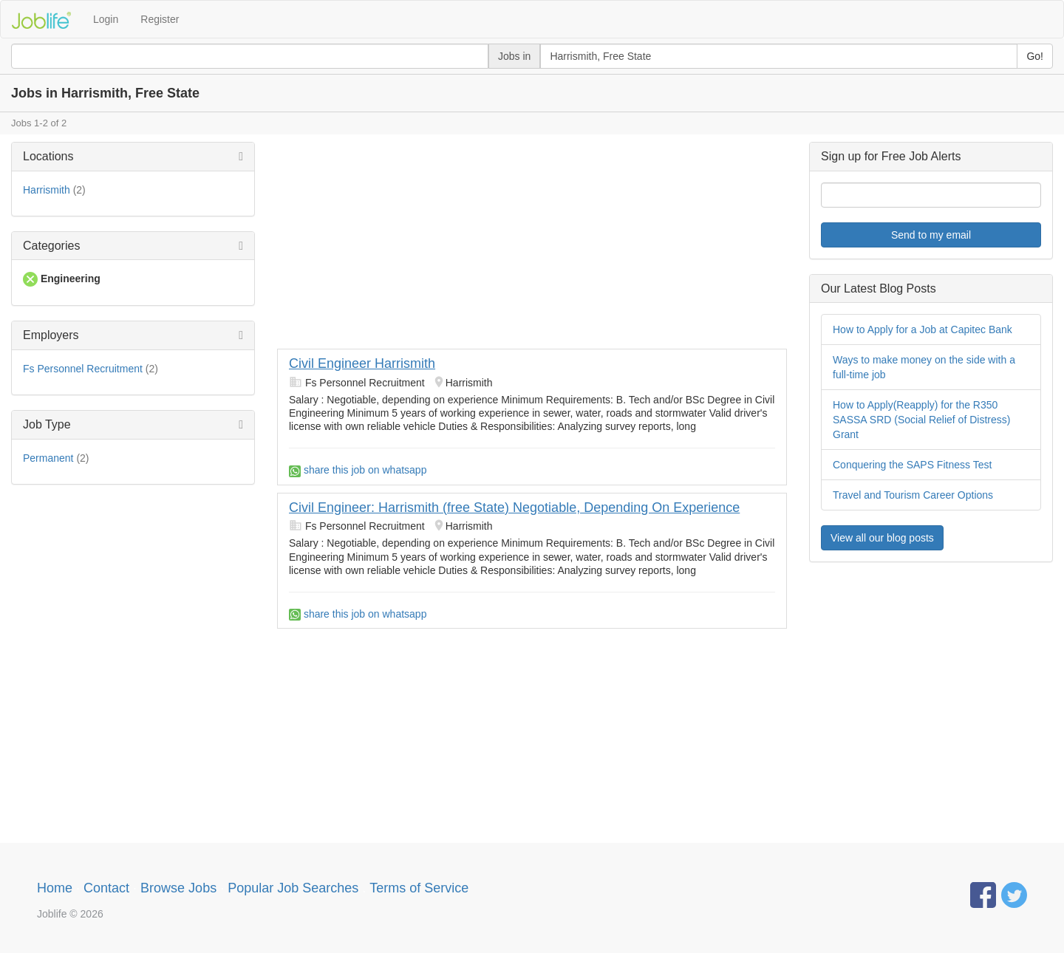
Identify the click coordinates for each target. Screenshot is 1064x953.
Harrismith (46, 190)
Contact (106, 888)
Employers (51, 335)
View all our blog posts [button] (882, 538)
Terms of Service (418, 888)
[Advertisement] (532, 245)
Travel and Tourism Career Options (913, 495)
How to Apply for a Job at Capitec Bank (922, 329)
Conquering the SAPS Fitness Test (912, 465)
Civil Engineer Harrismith (362, 363)
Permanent (48, 458)
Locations (48, 156)
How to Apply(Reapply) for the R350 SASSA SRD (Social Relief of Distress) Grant (921, 419)
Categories (51, 245)
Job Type (47, 424)
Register (159, 19)
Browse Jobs (178, 888)
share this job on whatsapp (357, 470)
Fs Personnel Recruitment (83, 369)
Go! (1034, 56)
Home (54, 888)
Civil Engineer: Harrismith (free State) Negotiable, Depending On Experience (514, 507)
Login (105, 19)
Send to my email (931, 235)
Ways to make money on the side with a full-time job (924, 367)
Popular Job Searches (293, 888)
